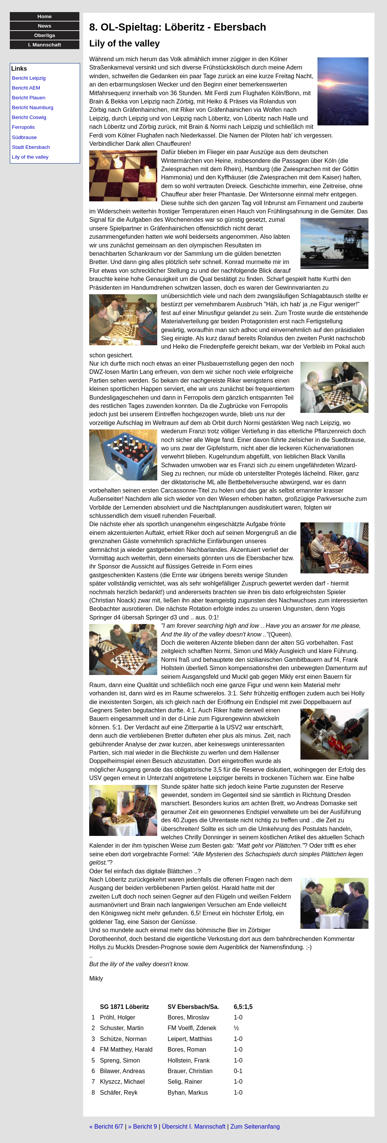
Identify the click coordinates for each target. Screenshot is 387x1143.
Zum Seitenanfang (255, 1126)
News (44, 26)
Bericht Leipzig (29, 78)
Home (44, 16)
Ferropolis (23, 127)
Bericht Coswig (29, 117)
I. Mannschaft (44, 45)
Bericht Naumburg (33, 107)
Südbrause (24, 137)
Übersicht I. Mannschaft (194, 1126)
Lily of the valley (30, 157)
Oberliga (44, 35)
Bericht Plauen (28, 97)
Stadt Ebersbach (31, 147)
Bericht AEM (26, 88)
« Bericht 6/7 (106, 1126)
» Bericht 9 (142, 1126)
